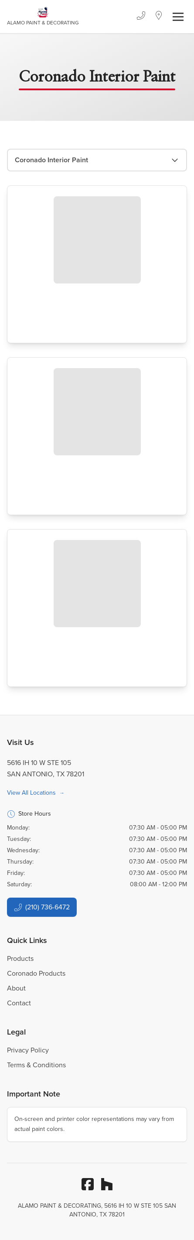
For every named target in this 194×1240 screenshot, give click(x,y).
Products (20, 958)
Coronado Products (36, 973)
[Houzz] (107, 1184)
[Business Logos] (43, 16)
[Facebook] (88, 1184)
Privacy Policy (28, 1050)
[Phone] (141, 16)
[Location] (159, 16)
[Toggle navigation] (178, 17)
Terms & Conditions (36, 1065)
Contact (19, 1003)
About (16, 988)
